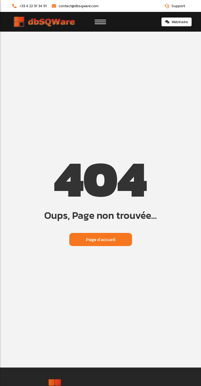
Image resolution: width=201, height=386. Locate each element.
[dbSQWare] (44, 22)
